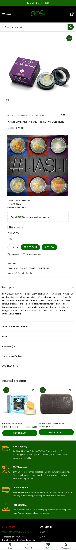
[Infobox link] (38, 452)
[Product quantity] (13, 247)
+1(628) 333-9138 (42, 3)
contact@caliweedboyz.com (22, 540)
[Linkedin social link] (27, 273)
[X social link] (19, 273)
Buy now (49, 247)
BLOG (42, 537)
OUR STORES (46, 527)
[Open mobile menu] (7, 14)
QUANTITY (13, 233)
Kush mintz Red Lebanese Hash (51, 423)
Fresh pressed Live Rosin (12, 423)
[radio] (10, 238)
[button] (19, 433)
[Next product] (67, 115)
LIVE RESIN (39, 115)
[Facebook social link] (16, 273)
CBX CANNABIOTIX (10, 427)
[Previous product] (61, 115)
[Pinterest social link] (23, 273)
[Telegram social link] (31, 273)
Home (10, 115)
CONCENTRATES (23, 115)
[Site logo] (38, 14)
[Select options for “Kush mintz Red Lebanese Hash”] (56, 432)
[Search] (38, 27)
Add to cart (30, 247)
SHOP (42, 532)
